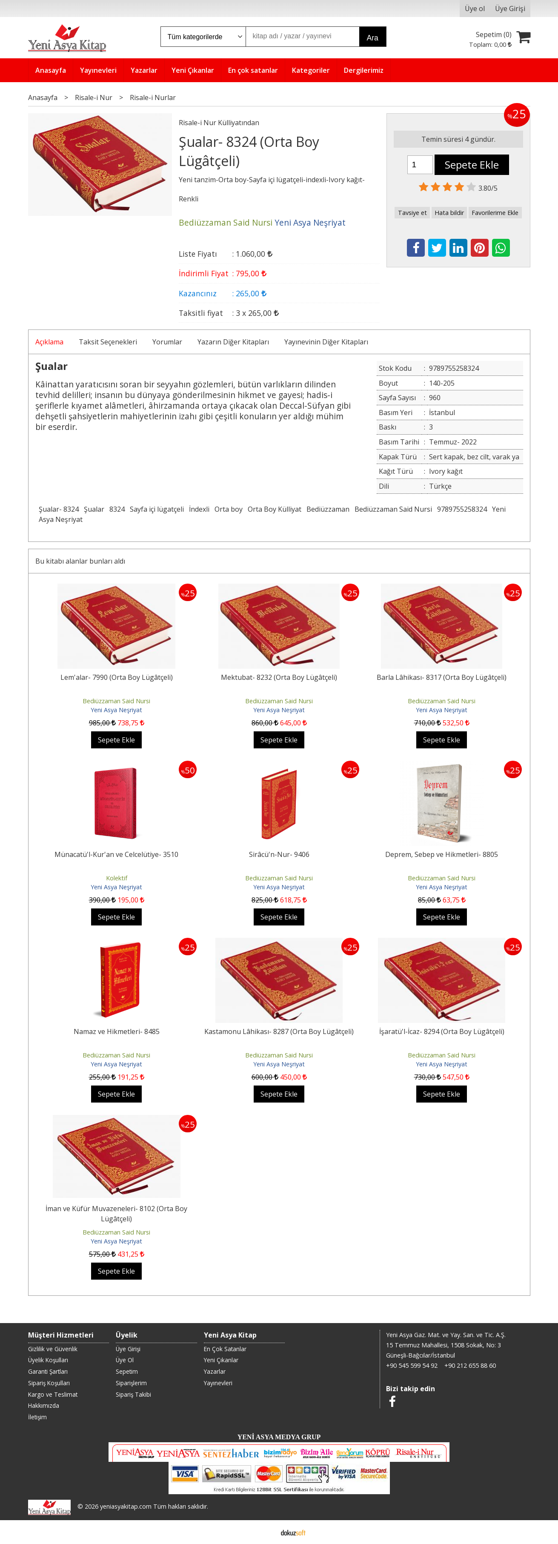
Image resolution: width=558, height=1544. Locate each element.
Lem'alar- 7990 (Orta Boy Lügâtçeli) (116, 677)
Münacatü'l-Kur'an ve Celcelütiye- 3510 (116, 854)
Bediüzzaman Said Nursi (393, 509)
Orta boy (229, 509)
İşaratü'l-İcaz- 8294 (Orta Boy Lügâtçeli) (441, 1031)
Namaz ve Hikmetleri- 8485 (117, 1031)
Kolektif (116, 878)
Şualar (94, 509)
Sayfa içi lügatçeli (157, 509)
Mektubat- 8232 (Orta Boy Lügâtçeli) (279, 677)
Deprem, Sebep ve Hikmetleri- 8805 (441, 854)
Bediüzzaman (327, 509)
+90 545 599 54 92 (412, 1365)
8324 (117, 509)
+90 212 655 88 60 (470, 1365)
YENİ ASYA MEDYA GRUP (279, 1437)
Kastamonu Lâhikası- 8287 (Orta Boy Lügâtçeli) (279, 1031)
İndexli (199, 509)
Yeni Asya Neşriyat (116, 710)
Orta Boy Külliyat (274, 509)
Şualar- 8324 (59, 509)
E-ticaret (265, 1532)
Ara (372, 38)
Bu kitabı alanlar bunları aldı (80, 561)
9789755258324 (462, 509)
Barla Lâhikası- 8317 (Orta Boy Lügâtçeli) (441, 677)
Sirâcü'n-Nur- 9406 (279, 854)
